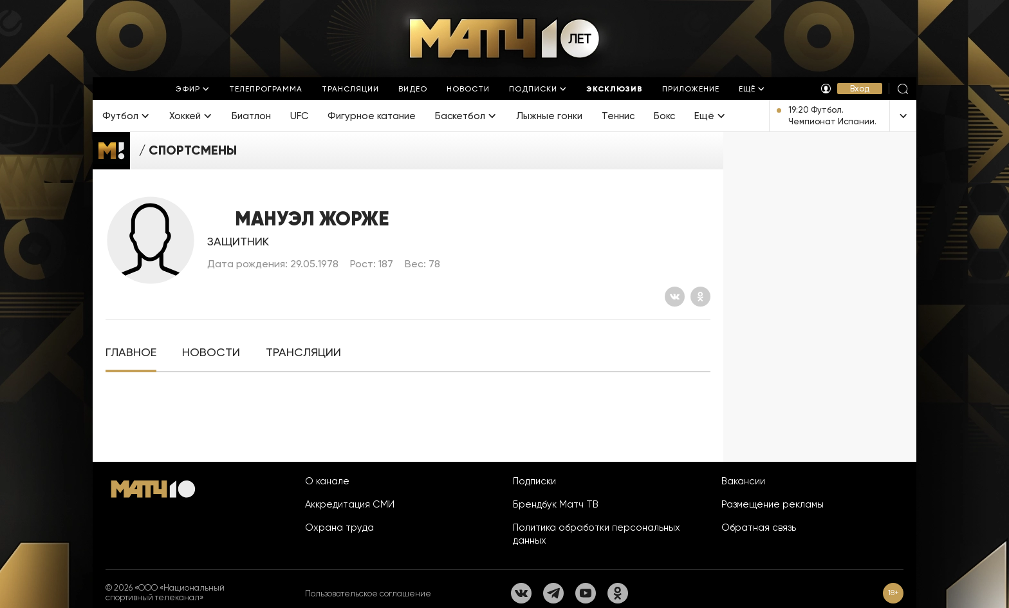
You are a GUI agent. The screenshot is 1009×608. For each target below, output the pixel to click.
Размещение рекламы (772, 504)
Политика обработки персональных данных (596, 534)
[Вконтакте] (675, 297)
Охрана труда (339, 527)
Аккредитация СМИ (349, 504)
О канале (327, 481)
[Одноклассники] (700, 297)
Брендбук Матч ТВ (555, 504)
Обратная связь (758, 527)
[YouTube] (585, 593)
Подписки (534, 481)
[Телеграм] (553, 593)
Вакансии (743, 481)
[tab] (131, 352)
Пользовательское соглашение (368, 593)
